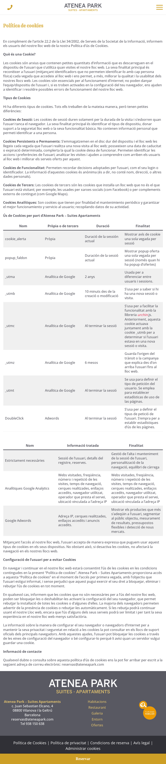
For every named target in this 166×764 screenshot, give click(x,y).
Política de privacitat (68, 742)
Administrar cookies (83, 748)
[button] (159, 7)
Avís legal (141, 742)
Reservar (83, 759)
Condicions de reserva (109, 742)
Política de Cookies (29, 742)
